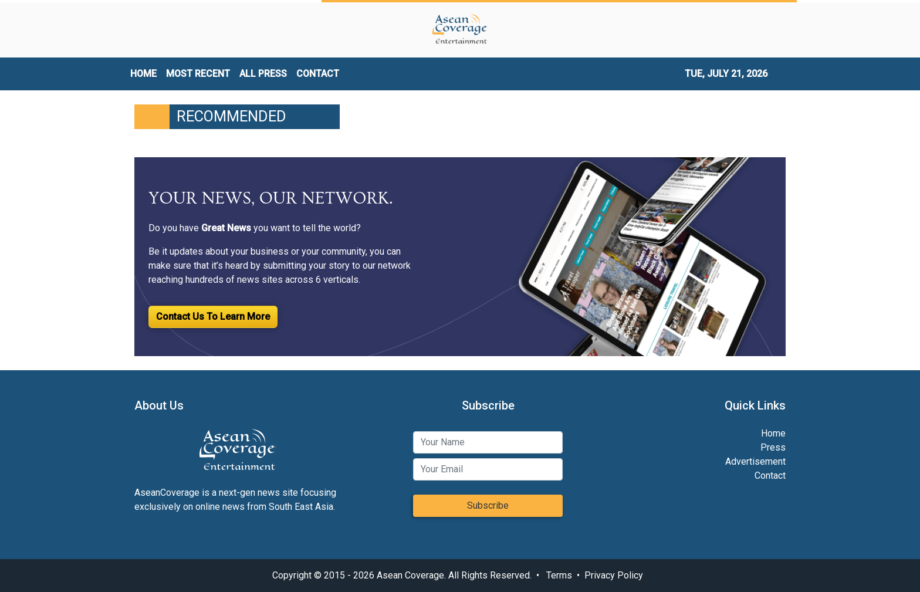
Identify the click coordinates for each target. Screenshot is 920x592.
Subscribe (488, 505)
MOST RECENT (198, 73)
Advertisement (755, 461)
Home (773, 433)
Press (773, 447)
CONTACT (317, 73)
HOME (143, 73)
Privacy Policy (613, 575)
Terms (559, 575)
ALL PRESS (263, 73)
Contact (770, 475)
